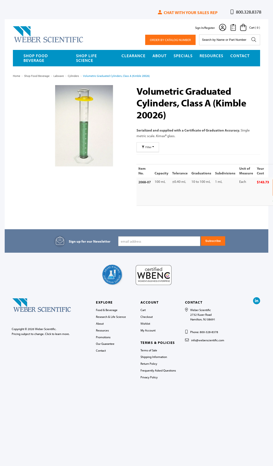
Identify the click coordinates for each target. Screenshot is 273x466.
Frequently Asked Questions (158, 370)
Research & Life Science (111, 317)
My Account (147, 330)
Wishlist (145, 323)
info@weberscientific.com (207, 340)
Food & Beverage (107, 310)
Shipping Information (153, 357)
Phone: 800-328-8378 (204, 332)
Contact (240, 55)
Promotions (103, 337)
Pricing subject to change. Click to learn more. (41, 334)
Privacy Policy (149, 377)
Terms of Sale (148, 350)
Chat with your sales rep (187, 12)
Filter (147, 147)
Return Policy (148, 363)
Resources (211, 55)
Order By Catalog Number (170, 40)
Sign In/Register (205, 28)
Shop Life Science (86, 58)
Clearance (133, 55)
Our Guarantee (105, 344)
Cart (143, 310)
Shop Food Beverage (35, 58)
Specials (183, 55)
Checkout (146, 317)
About (159, 55)
